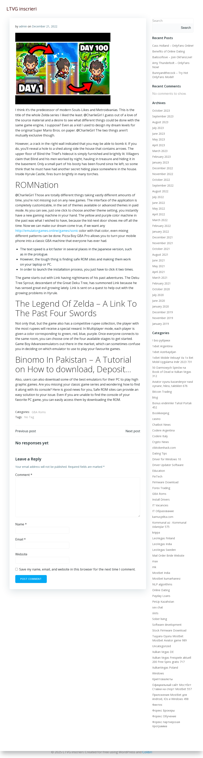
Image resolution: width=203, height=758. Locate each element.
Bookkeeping (160, 409)
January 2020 (160, 306)
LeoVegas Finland (163, 534)
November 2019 (162, 318)
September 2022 (162, 185)
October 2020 (161, 289)
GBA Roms (39, 412)
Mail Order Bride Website (168, 551)
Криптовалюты (162, 675)
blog (155, 393)
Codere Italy (160, 432)
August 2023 (160, 122)
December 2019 (162, 312)
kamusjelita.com (162, 512)
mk (154, 563)
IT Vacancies (160, 501)
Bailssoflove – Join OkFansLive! (172, 57)
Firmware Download (165, 478)
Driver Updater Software (167, 460)
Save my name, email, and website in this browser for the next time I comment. (77, 569)
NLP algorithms (162, 580)
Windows (158, 669)
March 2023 (159, 151)
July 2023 (158, 128)
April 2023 (158, 145)
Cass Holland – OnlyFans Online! (172, 45)
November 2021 (162, 243)
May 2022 (158, 208)
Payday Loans (161, 591)
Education (158, 466)
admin (23, 26)
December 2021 (162, 237)
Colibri (147, 752)
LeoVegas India (162, 539)
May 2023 (158, 139)
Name (21, 524)
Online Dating (160, 586)
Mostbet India (161, 568)
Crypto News (160, 437)
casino (156, 414)
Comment (23, 475)
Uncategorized (161, 642)
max (155, 557)
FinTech (157, 472)
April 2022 (158, 214)
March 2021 (159, 277)
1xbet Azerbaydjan (164, 352)
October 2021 (161, 248)
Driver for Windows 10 (166, 455)
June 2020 (158, 300)
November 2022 (162, 174)
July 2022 (158, 197)
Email (20, 539)
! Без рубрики (161, 340)
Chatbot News (161, 420)
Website (21, 554)
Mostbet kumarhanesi (166, 574)
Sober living (159, 614)
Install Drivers (160, 495)
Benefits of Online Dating (168, 51)
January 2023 (160, 162)
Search (157, 20)
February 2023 (161, 156)
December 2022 (162, 168)
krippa (156, 528)
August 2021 (160, 254)
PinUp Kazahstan (163, 597)
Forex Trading (161, 483)
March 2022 (159, 220)
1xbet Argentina (162, 346)
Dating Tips (159, 449)
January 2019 (160, 323)
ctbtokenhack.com (164, 443)
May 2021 (158, 266)
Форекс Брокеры (163, 706)
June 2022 (158, 202)
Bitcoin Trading (161, 387)
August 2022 (160, 191)
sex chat (157, 603)
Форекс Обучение (164, 712)
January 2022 (160, 231)
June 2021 (158, 260)
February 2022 (161, 225)
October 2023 (161, 110)
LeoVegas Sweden (164, 545)
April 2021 (158, 272)
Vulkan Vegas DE (162, 647)
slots (155, 609)
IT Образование (163, 507)
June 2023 (158, 133)
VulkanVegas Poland (165, 663)
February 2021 (161, 283)
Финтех (157, 700)
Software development (166, 620)
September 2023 (162, 116)
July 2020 (158, 295)
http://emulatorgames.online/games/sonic (46, 230)
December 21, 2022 (44, 26)
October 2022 (161, 179)
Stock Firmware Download (169, 626)
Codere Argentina (163, 426)
